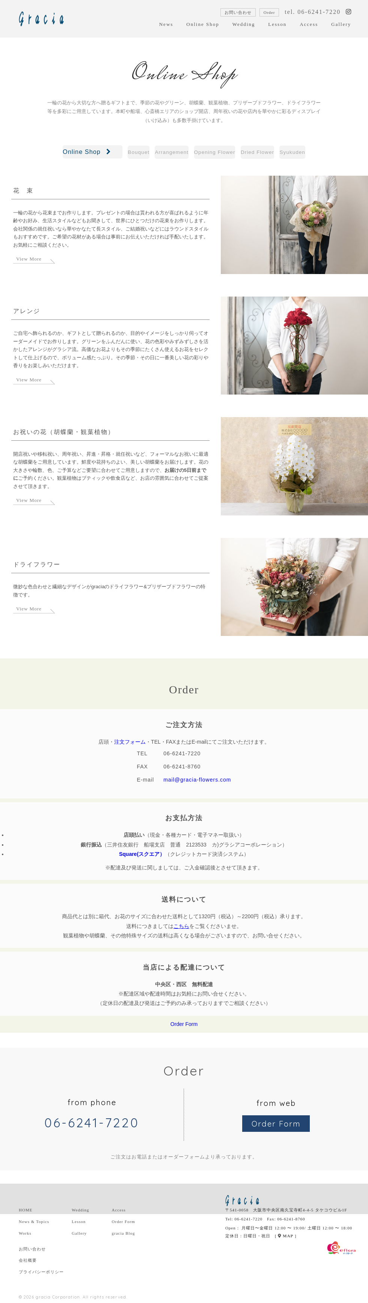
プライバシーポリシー (41, 1274)
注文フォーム (130, 744)
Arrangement (154, 153)
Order (269, 12)
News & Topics (34, 1224)
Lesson (277, 24)
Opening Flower (214, 153)
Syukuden (325, 153)
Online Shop (202, 24)
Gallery (341, 24)
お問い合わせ (238, 12)
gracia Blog (123, 1235)
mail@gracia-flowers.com (197, 782)
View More (29, 261)
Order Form (184, 1026)
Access (309, 24)
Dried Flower (274, 153)
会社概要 (28, 1262)
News (166, 24)
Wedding (243, 24)
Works (25, 1235)
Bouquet (106, 153)
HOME (25, 1212)
